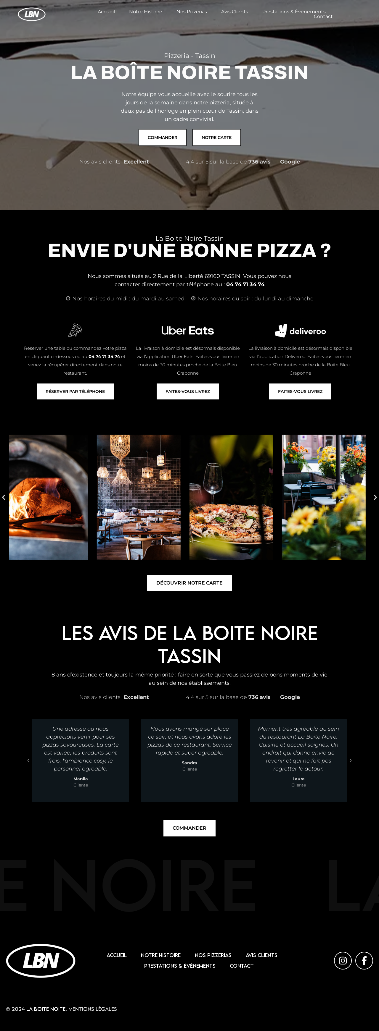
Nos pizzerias (191, 11)
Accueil (106, 11)
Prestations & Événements (294, 11)
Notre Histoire (145, 11)
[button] (3, 497)
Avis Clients (234, 11)
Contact (323, 16)
